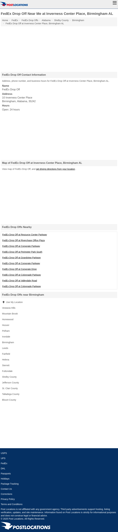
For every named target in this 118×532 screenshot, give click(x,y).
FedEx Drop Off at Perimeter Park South (22, 252)
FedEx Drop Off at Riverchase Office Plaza (23, 240)
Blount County (9, 400)
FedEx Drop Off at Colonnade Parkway (21, 275)
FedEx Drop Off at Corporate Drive (19, 269)
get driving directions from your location (55, 169)
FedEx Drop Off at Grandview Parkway (21, 257)
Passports (6, 473)
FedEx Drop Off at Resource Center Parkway (24, 234)
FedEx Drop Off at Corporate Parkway (21, 246)
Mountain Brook (10, 313)
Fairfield (6, 354)
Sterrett (5, 365)
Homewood (7, 319)
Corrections (6, 494)
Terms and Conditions (11, 504)
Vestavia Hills (8, 308)
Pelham (6, 331)
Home (5, 20)
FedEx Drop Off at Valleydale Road (19, 280)
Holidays (5, 478)
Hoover (5, 325)
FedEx (4, 463)
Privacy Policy (8, 499)
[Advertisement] (59, 48)
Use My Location (12, 302)
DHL (3, 468)
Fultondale (7, 371)
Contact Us (6, 489)
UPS (3, 458)
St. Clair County (10, 388)
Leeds (5, 348)
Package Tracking (10, 484)
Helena (5, 359)
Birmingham (8, 342)
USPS (4, 453)
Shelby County (9, 377)
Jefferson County (10, 382)
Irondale (6, 336)
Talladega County (10, 394)
